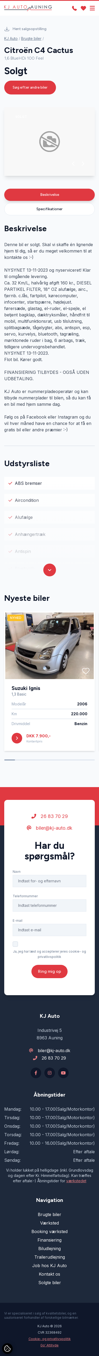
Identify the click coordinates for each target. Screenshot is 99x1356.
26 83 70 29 (49, 816)
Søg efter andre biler (30, 87)
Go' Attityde (49, 1345)
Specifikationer (49, 209)
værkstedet (76, 1181)
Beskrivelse (49, 194)
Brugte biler (31, 38)
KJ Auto (11, 38)
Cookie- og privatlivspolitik (50, 1339)
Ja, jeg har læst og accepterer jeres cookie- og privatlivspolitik (49, 954)
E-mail (17, 921)
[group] (49, 141)
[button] (73, 163)
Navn (17, 872)
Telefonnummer (25, 896)
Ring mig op (49, 971)
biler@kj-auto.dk (49, 828)
